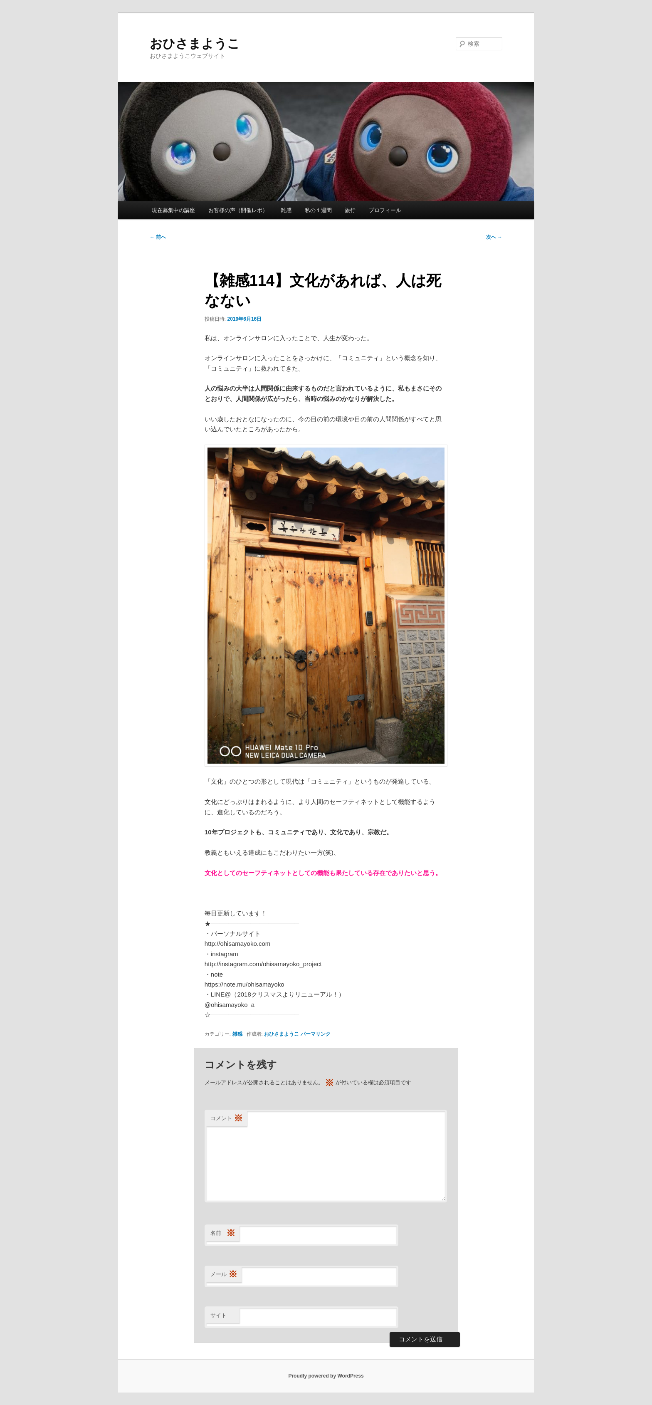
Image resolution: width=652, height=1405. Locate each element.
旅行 (350, 210)
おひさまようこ (195, 43)
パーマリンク (316, 1034)
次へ (494, 237)
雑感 (286, 210)
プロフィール (385, 210)
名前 (222, 1233)
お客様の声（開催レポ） (238, 210)
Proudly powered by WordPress (325, 1376)
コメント (226, 1119)
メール (223, 1275)
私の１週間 (318, 210)
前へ (158, 237)
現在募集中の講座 (173, 210)
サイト (218, 1315)
